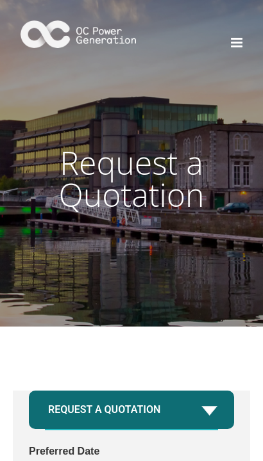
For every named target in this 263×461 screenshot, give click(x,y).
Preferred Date (64, 451)
